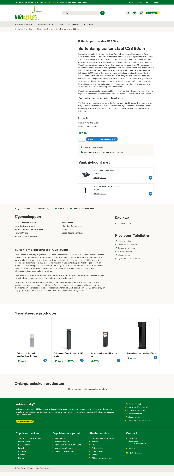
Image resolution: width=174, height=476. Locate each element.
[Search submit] (102, 13)
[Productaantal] (81, 139)
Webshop (23, 29)
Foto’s (130, 2)
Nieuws (140, 2)
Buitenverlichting (35, 29)
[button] (24, 24)
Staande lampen (48, 29)
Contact (156, 2)
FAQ (147, 2)
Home (17, 29)
